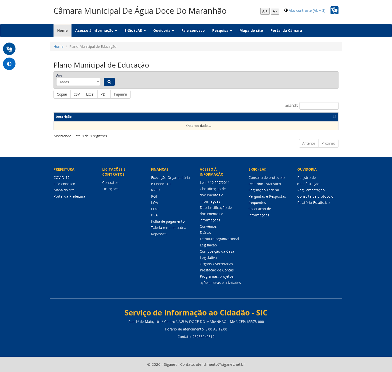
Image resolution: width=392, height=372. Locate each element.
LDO (154, 208)
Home (64, 30)
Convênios (208, 226)
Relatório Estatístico (264, 183)
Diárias (205, 232)
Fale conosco (193, 30)
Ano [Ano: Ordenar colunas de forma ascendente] (227, 117)
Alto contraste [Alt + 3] (307, 10)
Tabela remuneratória (168, 227)
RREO (155, 190)
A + (265, 11)
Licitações (110, 188)
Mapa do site (251, 30)
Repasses (158, 233)
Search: (311, 106)
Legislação (208, 245)
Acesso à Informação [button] (96, 30)
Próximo (328, 143)
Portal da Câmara (286, 30)
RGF (154, 196)
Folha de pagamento (168, 221)
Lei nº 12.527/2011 (215, 182)
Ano (59, 75)
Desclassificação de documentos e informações (216, 213)
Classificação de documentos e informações (213, 195)
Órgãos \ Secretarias (216, 263)
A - (275, 11)
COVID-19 (62, 177)
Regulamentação (311, 190)
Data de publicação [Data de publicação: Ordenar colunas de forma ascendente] (271, 117)
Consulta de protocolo (266, 177)
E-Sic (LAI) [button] (135, 30)
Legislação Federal (263, 190)
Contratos (110, 182)
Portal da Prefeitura (69, 196)
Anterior (308, 143)
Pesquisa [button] (222, 30)
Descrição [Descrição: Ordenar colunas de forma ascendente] (64, 117)
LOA (154, 202)
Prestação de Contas (217, 270)
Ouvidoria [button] (163, 30)
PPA (154, 215)
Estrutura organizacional (219, 238)
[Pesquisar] (109, 82)
